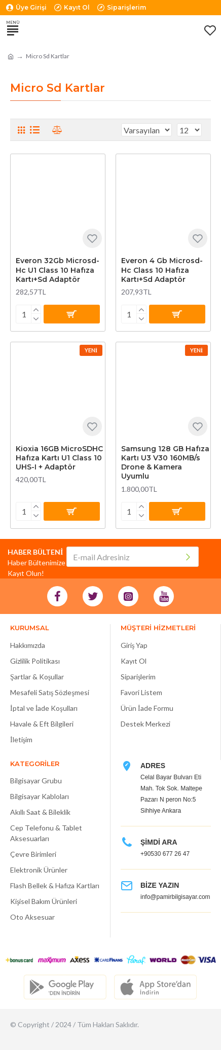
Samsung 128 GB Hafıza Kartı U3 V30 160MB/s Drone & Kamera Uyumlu (165, 462)
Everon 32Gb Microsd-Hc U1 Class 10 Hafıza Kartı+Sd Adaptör (57, 269)
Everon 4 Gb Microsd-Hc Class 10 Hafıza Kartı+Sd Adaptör (162, 269)
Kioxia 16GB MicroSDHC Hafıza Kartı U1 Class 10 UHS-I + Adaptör (59, 458)
